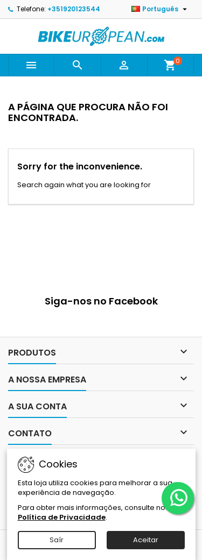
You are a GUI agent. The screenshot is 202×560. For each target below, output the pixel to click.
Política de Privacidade (62, 517)
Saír (57, 540)
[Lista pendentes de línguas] (160, 9)
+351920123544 (73, 8)
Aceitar (145, 540)
